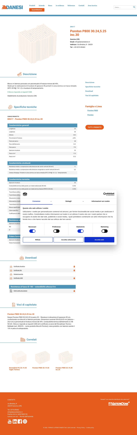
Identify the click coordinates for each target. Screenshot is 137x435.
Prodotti (32, 6)
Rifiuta (37, 240)
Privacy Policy (81, 427)
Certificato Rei (18, 270)
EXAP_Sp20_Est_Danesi (20, 291)
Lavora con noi (12, 416)
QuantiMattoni (37, 10)
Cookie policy (90, 427)
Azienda (42, 6)
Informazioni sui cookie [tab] (101, 201)
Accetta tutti (99, 240)
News (50, 6)
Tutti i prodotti (94, 127)
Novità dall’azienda (26, 416)
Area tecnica (92, 6)
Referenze (71, 6)
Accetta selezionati (68, 240)
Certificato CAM (18, 278)
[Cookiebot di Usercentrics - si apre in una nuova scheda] (105, 194)
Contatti (81, 6)
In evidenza (60, 6)
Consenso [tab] (36, 201)
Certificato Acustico (19, 266)
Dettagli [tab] (68, 201)
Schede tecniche (18, 274)
